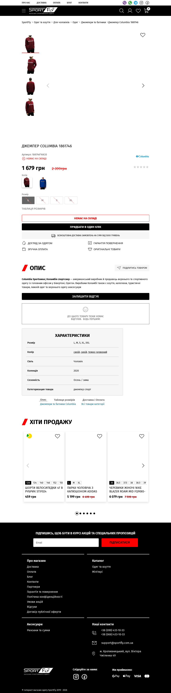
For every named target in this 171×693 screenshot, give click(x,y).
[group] (95, 85)
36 (112, 482)
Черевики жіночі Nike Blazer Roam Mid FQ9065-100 (127, 489)
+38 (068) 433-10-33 (113, 634)
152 (54, 482)
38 (131, 482)
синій (77, 352)
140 (41, 482)
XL (79, 482)
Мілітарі (97, 571)
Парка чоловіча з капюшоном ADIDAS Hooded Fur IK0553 (82, 489)
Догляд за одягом (37, 243)
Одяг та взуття (101, 566)
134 (35, 482)
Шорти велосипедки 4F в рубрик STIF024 (44, 489)
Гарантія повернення (105, 243)
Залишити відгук (85, 296)
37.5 (125, 482)
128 (28, 482)
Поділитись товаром (132, 268)
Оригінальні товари (104, 249)
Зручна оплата (35, 249)
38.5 (138, 482)
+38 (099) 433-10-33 (112, 630)
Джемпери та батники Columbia (58, 404)
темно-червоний (97, 352)
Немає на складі (85, 218)
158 (61, 482)
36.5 (118, 482)
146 (48, 482)
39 (144, 482)
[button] (143, 85)
